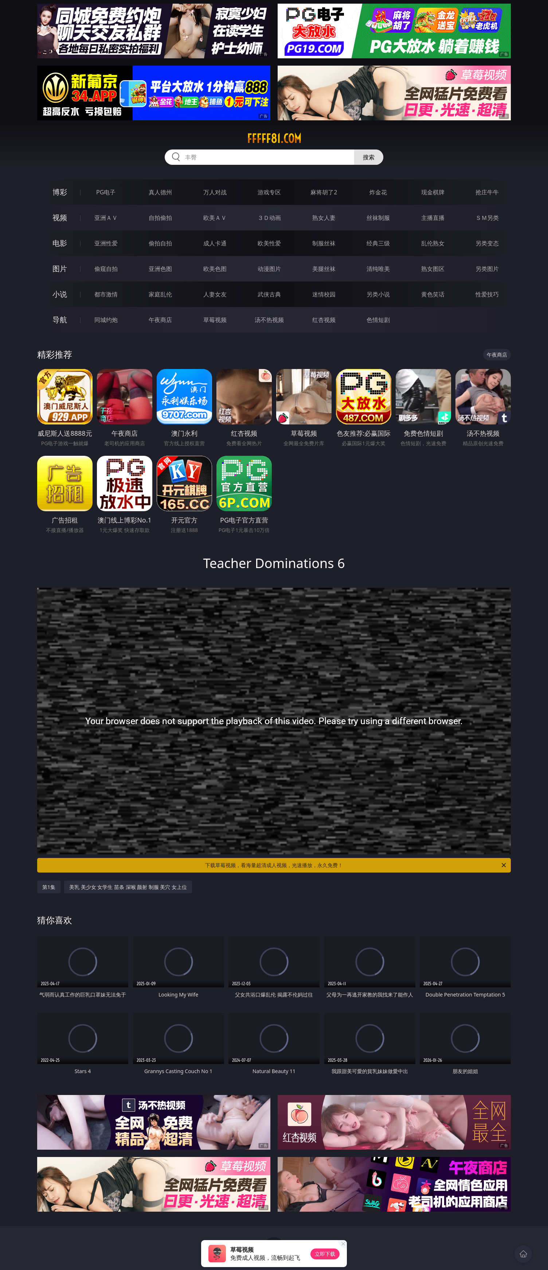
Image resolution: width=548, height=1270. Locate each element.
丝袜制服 (378, 218)
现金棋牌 (433, 192)
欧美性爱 (269, 243)
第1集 (48, 886)
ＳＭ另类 (487, 218)
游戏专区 (269, 192)
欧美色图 (215, 269)
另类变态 (487, 243)
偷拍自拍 (160, 243)
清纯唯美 (378, 269)
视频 (59, 217)
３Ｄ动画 (269, 218)
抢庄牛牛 (487, 192)
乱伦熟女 (433, 243)
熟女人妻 (324, 218)
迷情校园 (324, 294)
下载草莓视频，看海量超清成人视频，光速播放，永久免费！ (356, 865)
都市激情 (106, 294)
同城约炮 (106, 320)
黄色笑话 (433, 294)
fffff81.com (274, 138)
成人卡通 (215, 243)
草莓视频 (215, 320)
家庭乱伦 (160, 294)
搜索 (369, 157)
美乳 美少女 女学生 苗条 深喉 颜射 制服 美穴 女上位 (128, 886)
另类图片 (487, 269)
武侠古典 (269, 294)
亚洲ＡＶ (106, 218)
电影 (59, 243)
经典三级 (378, 243)
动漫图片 (269, 269)
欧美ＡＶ (215, 218)
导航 (59, 320)
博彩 (59, 192)
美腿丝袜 (324, 269)
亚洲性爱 (106, 243)
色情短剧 (378, 320)
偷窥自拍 (106, 269)
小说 (59, 294)
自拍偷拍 (160, 218)
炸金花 (378, 192)
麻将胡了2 (323, 192)
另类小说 (378, 294)
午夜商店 (160, 320)
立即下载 (325, 1253)
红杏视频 (324, 320)
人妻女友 (215, 294)
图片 (59, 268)
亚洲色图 (160, 269)
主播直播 (433, 218)
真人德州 (160, 192)
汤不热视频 (269, 320)
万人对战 (215, 192)
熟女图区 (433, 269)
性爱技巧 (487, 294)
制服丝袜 (324, 243)
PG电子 (106, 192)
